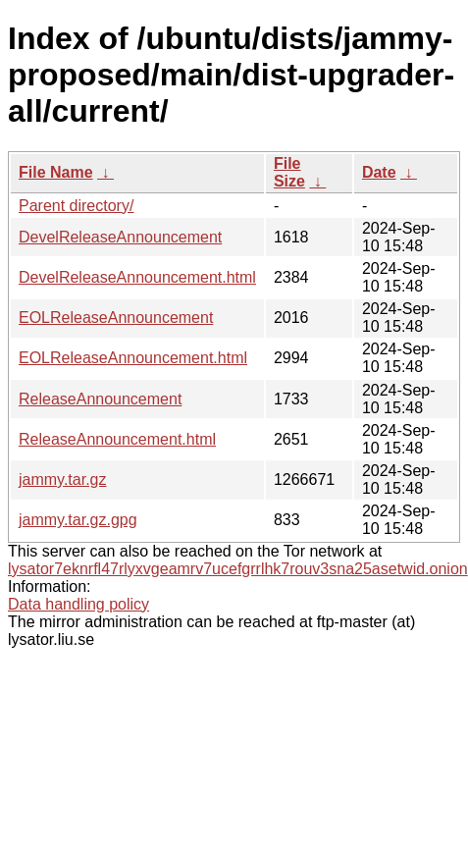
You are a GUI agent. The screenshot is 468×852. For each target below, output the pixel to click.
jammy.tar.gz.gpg (78, 519)
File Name (56, 172)
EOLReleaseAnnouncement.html (133, 357)
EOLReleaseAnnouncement (116, 317)
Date (379, 172)
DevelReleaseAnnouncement (120, 237)
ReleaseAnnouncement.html (117, 439)
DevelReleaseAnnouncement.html (137, 277)
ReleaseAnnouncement (100, 399)
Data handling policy (78, 604)
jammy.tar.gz (63, 479)
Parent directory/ (76, 205)
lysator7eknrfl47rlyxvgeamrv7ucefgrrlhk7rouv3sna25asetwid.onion (238, 568)
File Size (289, 172)
